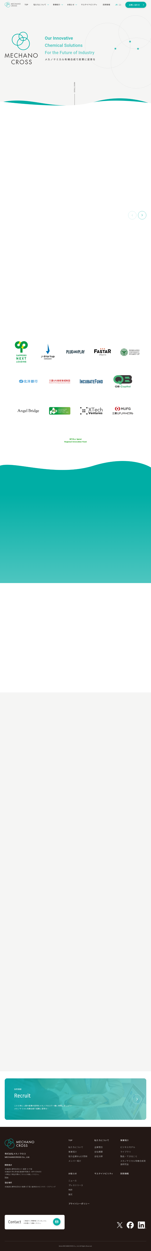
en (120, 5)
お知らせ (72, 1173)
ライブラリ (125, 1152)
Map (6, 1177)
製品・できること (128, 1156)
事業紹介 (72, 1152)
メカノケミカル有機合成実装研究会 (133, 1162)
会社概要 (98, 1152)
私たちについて (75, 1147)
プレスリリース (75, 1185)
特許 (70, 1190)
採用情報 (124, 1173)
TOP (70, 1140)
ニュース (72, 1181)
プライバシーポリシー (79, 1203)
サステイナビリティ (103, 1173)
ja (116, 5)
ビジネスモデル (127, 1147)
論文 (70, 1194)
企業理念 (98, 1147)
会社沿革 (98, 1156)
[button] (142, 215)
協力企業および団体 (78, 1156)
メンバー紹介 (74, 1161)
